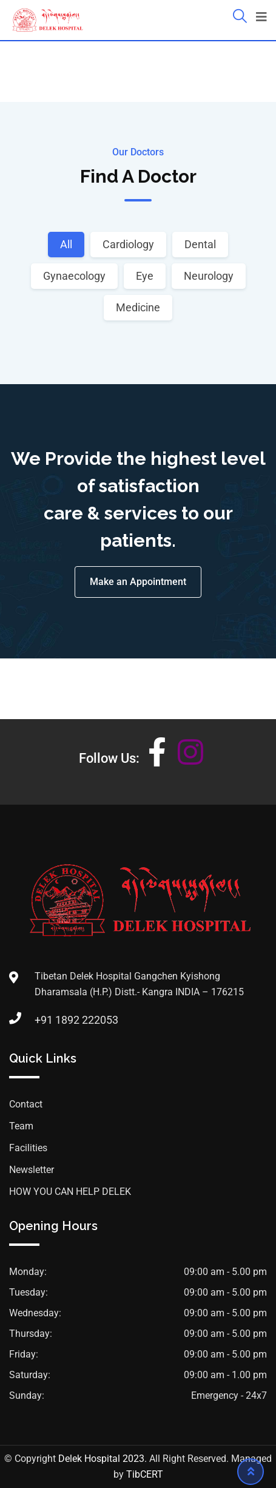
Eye (144, 275)
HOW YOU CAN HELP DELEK (70, 1191)
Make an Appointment (138, 581)
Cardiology (128, 244)
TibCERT (144, 1474)
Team (21, 1126)
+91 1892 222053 (76, 1019)
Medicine (138, 307)
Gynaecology (74, 275)
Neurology (209, 275)
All (66, 244)
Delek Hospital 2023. (102, 1458)
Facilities (28, 1148)
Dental (200, 244)
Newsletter (31, 1169)
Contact (25, 1104)
